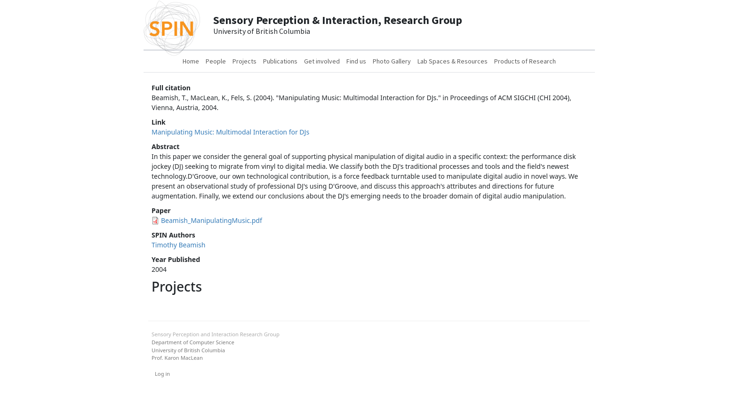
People (216, 61)
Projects (245, 61)
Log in (162, 373)
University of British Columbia (188, 350)
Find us (356, 61)
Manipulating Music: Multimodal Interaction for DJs (230, 131)
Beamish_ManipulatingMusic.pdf (211, 220)
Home (191, 61)
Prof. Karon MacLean (177, 357)
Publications (280, 61)
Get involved (322, 61)
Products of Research (525, 61)
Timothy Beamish (178, 244)
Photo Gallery (392, 61)
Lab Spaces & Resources (452, 61)
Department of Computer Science (193, 342)
